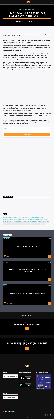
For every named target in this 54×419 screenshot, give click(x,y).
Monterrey (31, 219)
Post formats (7, 224)
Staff (24, 22)
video (38, 224)
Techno (33, 224)
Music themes (7, 221)
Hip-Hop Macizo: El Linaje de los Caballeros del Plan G (27, 294)
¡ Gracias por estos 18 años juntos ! (27, 247)
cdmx (10, 217)
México (25, 221)
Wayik (13, 411)
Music (20, 9)
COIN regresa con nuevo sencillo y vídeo (27, 325)
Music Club (44, 219)
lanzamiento (18, 219)
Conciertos (6, 238)
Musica (25, 9)
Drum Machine (35, 217)
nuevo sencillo (32, 221)
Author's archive (27, 135)
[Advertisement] (13, 166)
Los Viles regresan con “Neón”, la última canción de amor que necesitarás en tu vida (27, 344)
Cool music (25, 217)
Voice (42, 224)
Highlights (6, 262)
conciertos (17, 217)
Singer (14, 224)
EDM (42, 217)
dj (29, 217)
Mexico (25, 219)
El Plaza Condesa (8, 219)
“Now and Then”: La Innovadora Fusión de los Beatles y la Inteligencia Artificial (27, 270)
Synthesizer (26, 224)
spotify (19, 224)
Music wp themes (16, 221)
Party (39, 221)
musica (38, 219)
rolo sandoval (7, 279)
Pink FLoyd (46, 221)
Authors (5, 217)
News (29, 9)
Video (33, 9)
